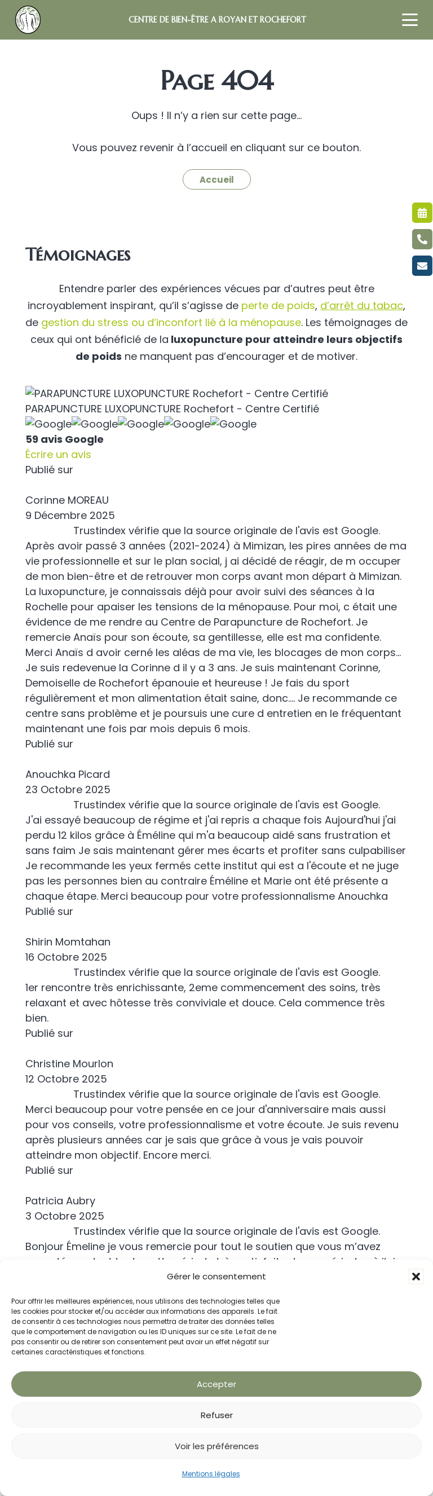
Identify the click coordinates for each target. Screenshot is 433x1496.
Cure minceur (55, 1092)
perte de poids (278, 305)
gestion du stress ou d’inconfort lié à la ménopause (169, 322)
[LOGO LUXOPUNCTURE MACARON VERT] (28, 20)
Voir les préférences (217, 1446)
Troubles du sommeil (71, 1129)
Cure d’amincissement (75, 1055)
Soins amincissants (66, 1073)
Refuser (217, 1415)
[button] (416, 1276)
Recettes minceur (65, 1184)
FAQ (34, 1202)
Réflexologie (52, 1165)
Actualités (47, 1221)
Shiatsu (41, 1147)
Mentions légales (211, 1474)
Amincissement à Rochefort (87, 1018)
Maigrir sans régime (68, 1037)
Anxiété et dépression (73, 1110)
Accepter (216, 1384)
